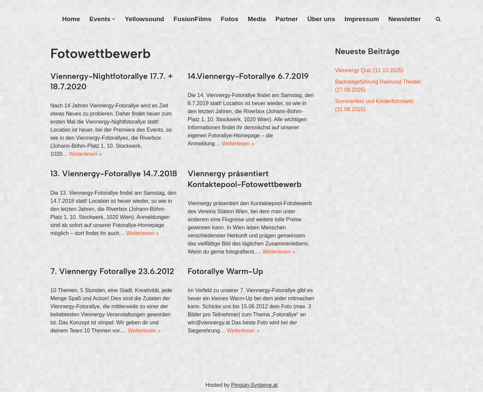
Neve (56, 400)
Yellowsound (144, 18)
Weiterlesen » (85, 154)
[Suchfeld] (438, 18)
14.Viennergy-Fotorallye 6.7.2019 (248, 76)
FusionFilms (192, 18)
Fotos (229, 18)
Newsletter (404, 18)
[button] (113, 19)
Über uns (321, 18)
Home (71, 18)
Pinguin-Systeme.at (254, 385)
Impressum (361, 18)
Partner (286, 18)
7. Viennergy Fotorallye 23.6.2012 (112, 271)
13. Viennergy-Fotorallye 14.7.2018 (113, 173)
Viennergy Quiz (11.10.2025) (369, 70)
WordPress (118, 400)
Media (257, 18)
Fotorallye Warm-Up (225, 271)
